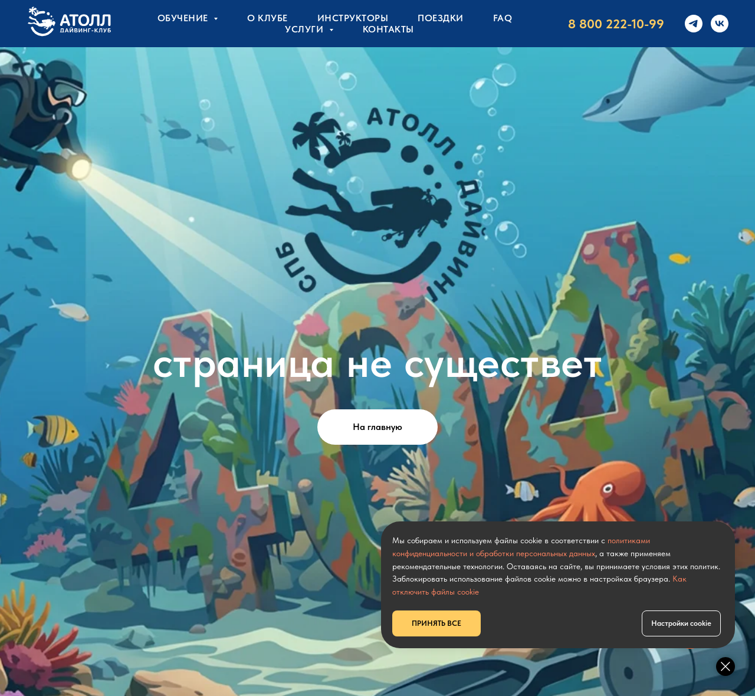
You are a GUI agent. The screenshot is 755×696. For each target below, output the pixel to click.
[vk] (719, 23)
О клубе (267, 18)
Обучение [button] (184, 18)
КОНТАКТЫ (388, 29)
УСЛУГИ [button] (305, 29)
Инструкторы (353, 18)
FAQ (503, 18)
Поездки (441, 18)
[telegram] (694, 23)
